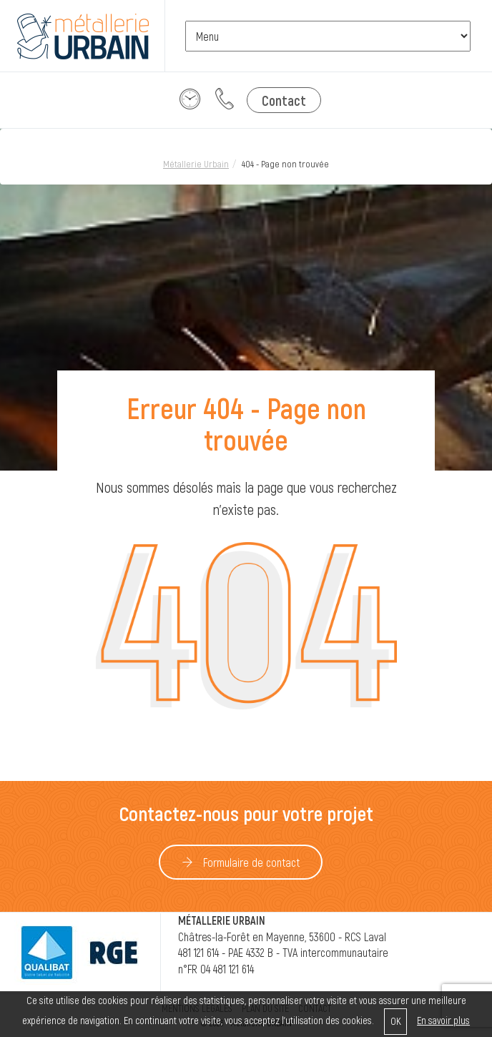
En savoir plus (443, 1020)
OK (395, 1021)
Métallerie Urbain (196, 163)
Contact (284, 100)
